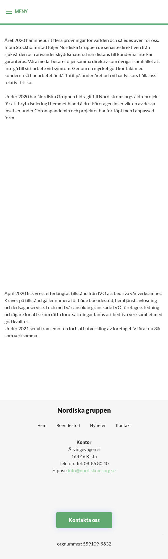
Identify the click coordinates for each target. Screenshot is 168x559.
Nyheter (98, 425)
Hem (41, 425)
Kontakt (123, 425)
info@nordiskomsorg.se (92, 470)
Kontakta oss (84, 520)
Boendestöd (68, 425)
